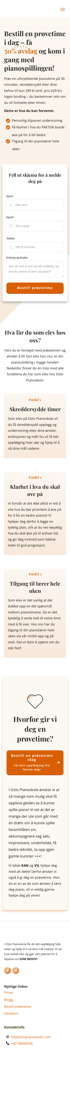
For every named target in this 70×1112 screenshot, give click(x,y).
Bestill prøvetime (17, 1006)
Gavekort (11, 1013)
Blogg (8, 999)
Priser (8, 992)
